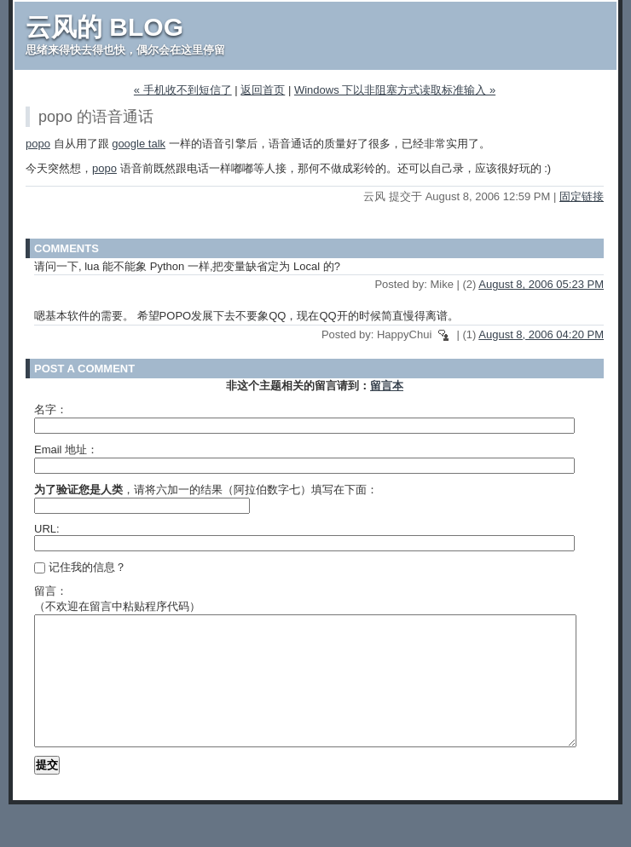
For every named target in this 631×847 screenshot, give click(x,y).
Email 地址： (66, 449)
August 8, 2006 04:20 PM (541, 334)
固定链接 (581, 196)
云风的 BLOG (104, 27)
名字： (50, 409)
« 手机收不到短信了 (183, 90)
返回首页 (262, 90)
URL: (47, 528)
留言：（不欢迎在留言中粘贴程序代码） (117, 599)
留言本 (386, 385)
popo (38, 143)
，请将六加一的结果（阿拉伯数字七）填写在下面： (206, 489)
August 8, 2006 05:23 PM (541, 284)
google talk (138, 143)
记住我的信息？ (80, 567)
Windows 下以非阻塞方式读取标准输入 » (394, 90)
